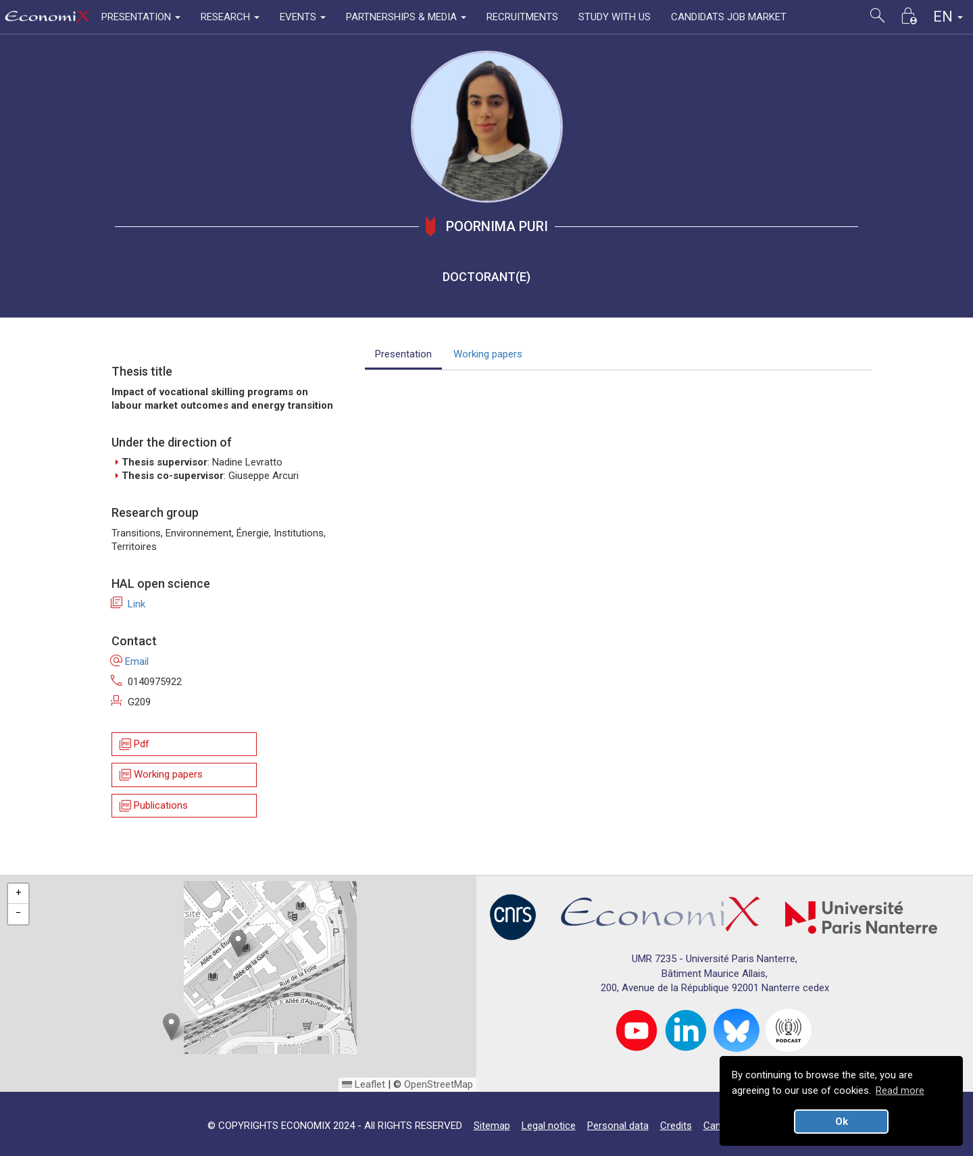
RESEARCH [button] (230, 17)
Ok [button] (841, 1121)
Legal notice (549, 1126)
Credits (676, 1126)
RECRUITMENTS (522, 17)
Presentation (403, 354)
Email (130, 661)
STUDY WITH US (614, 17)
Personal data (618, 1126)
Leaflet (363, 1084)
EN (948, 16)
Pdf (133, 744)
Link (128, 604)
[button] (238, 943)
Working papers (160, 775)
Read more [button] (900, 1090)
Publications (153, 805)
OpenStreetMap (438, 1084)
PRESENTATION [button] (140, 17)
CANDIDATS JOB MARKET (729, 17)
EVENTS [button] (303, 17)
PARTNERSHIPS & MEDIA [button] (406, 17)
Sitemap (492, 1126)
